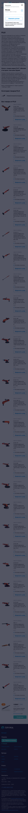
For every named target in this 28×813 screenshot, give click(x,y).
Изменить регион (14, 18)
